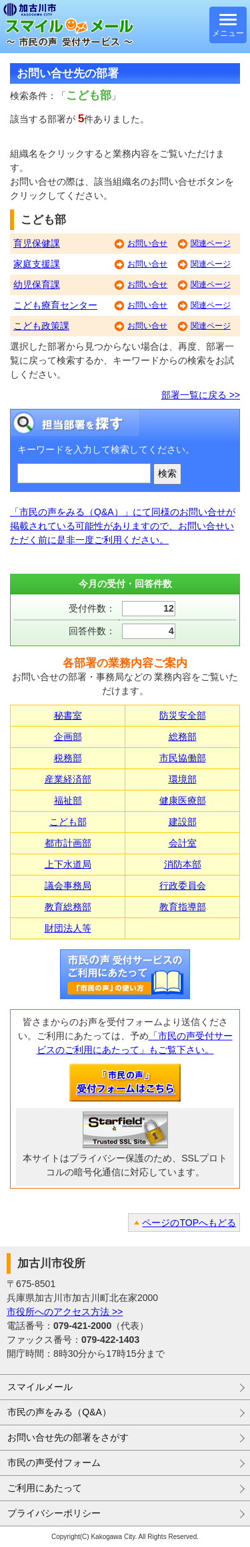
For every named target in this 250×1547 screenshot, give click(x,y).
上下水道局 (68, 864)
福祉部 (68, 800)
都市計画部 (68, 843)
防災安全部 (182, 715)
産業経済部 (68, 779)
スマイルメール (40, 1386)
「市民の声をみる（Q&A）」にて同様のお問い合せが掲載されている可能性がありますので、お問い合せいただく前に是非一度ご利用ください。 (122, 526)
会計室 (183, 843)
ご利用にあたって (44, 1488)
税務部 (68, 758)
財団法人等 (68, 928)
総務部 (183, 736)
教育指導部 (182, 906)
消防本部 (182, 864)
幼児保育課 (36, 284)
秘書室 (68, 715)
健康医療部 (182, 800)
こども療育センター (55, 305)
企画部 (68, 736)
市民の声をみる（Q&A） (59, 1412)
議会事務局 (68, 885)
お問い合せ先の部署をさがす (68, 1437)
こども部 (68, 821)
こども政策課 (41, 325)
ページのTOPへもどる (189, 1222)
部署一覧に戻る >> (200, 395)
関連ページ (211, 243)
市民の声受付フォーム (54, 1462)
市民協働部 (182, 758)
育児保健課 (36, 243)
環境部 (183, 779)
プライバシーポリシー (54, 1513)
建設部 (183, 821)
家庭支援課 (36, 264)
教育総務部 (68, 906)
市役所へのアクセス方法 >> (65, 1311)
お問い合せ (147, 243)
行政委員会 (182, 885)
